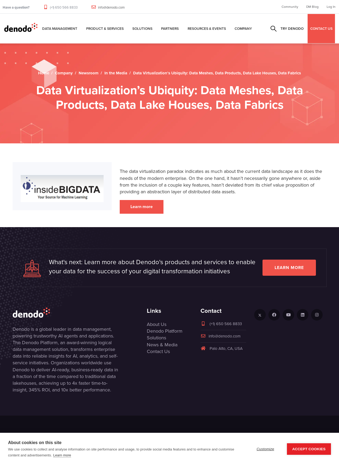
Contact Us (158, 351)
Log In (331, 6)
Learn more (141, 207)
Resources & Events (207, 28)
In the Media (115, 73)
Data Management (59, 28)
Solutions (142, 28)
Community (290, 6)
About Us (156, 324)
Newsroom (89, 73)
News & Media (162, 344)
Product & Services (105, 28)
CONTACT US (321, 28)
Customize (265, 449)
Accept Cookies (309, 449)
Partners (170, 28)
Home (43, 73)
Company (243, 28)
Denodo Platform (165, 331)
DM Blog (312, 6)
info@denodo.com (111, 7)
